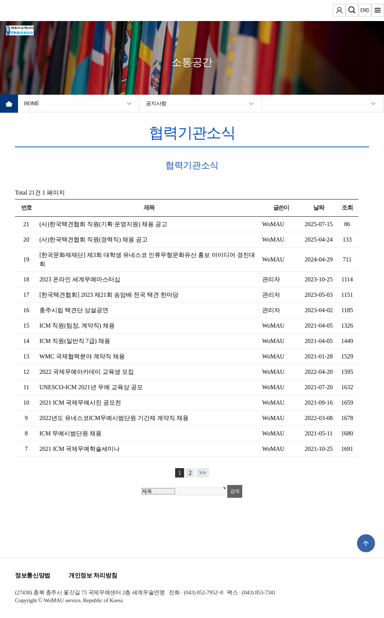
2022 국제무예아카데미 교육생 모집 (86, 372)
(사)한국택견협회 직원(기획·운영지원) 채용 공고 (103, 224)
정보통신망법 (32, 575)
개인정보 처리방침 (93, 575)
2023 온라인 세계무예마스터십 (79, 279)
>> (202, 473)
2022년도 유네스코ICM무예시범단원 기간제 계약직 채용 (114, 418)
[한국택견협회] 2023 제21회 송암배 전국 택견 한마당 (108, 295)
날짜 (318, 207)
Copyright (26, 600)
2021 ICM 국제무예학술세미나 (79, 449)
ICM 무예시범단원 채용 (70, 433)
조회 (347, 207)
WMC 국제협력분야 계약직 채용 (82, 356)
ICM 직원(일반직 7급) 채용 (74, 341)
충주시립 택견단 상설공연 (73, 310)
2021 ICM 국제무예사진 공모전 (80, 402)
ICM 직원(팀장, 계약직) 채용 (77, 325)
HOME (31, 103)
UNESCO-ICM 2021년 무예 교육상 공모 (91, 387)
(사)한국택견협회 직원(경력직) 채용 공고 (93, 239)
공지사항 (156, 103)
